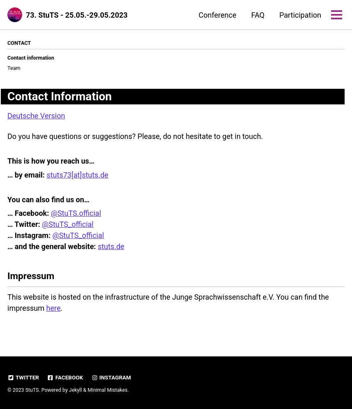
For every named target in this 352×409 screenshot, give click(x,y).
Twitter (23, 377)
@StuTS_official (68, 224)
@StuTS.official (76, 213)
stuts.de (111, 246)
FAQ (257, 15)
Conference (218, 15)
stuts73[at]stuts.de (77, 175)
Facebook (65, 377)
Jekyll (75, 390)
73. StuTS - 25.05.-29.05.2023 (77, 15)
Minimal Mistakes (107, 390)
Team (14, 68)
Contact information (30, 58)
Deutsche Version (36, 115)
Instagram (111, 377)
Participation (300, 15)
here (53, 308)
